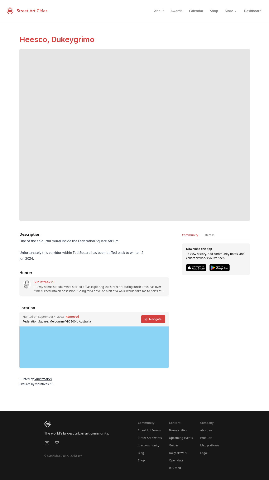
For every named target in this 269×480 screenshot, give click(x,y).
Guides (174, 445)
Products (206, 438)
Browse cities (178, 430)
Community (190, 235)
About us (206, 430)
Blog (141, 453)
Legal (203, 453)
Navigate (153, 319)
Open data (176, 460)
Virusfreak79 (44, 282)
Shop (141, 460)
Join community (148, 445)
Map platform (209, 445)
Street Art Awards (150, 438)
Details (209, 235)
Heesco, (35, 39)
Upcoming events (181, 438)
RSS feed (175, 468)
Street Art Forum (149, 430)
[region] (94, 347)
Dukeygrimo (72, 39)
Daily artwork (178, 453)
